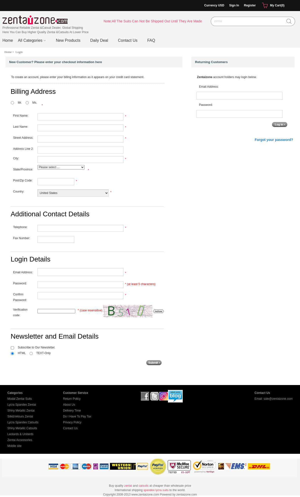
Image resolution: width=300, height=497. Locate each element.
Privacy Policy (72, 422)
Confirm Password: (20, 297)
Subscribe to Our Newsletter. (36, 347)
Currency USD (214, 5)
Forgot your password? (274, 140)
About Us (69, 404)
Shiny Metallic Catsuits (22, 428)
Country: (18, 191)
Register (250, 5)
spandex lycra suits (155, 490)
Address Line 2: (23, 149)
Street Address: (23, 137)
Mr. (20, 102)
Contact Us (70, 428)
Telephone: (20, 227)
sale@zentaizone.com (278, 398)
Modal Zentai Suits (19, 398)
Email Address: (23, 272)
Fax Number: (21, 238)
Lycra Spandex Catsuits (22, 422)
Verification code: (20, 312)
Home (7, 40)
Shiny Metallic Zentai (21, 410)
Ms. (34, 102)
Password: (20, 283)
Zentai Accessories (19, 440)
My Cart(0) (273, 6)
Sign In (234, 5)
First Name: (20, 115)
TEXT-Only (43, 353)
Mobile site (14, 446)
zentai (128, 485)
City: (16, 158)
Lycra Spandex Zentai (21, 404)
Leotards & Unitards (20, 434)
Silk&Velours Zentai (20, 416)
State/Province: (23, 169)
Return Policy (71, 398)
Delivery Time (72, 410)
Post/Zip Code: (22, 180)
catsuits (144, 485)
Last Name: (20, 126)
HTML (22, 353)
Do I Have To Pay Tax (77, 416)
